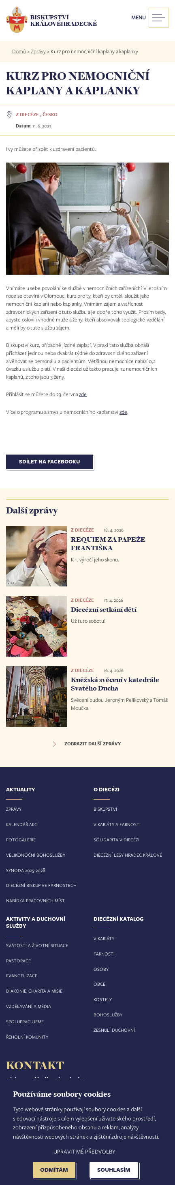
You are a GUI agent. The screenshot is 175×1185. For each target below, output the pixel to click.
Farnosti (104, 954)
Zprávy (38, 51)
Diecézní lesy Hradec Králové (128, 855)
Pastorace (18, 961)
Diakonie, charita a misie (34, 991)
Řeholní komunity (27, 1037)
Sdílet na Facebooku (49, 461)
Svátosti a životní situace (37, 945)
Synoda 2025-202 (24, 870)
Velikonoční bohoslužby (35, 855)
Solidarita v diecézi (116, 840)
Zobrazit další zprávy (92, 744)
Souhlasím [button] (113, 1169)
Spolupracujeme (25, 1021)
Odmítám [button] (54, 1169)
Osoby (101, 969)
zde (83, 394)
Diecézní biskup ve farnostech (41, 885)
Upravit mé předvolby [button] (84, 1151)
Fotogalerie (21, 840)
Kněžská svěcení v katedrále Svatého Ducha (115, 684)
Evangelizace (21, 975)
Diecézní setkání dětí (104, 609)
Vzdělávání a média (28, 1006)
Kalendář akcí (22, 824)
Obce (99, 984)
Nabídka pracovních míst (35, 900)
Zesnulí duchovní (114, 1030)
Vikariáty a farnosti (117, 824)
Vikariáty (104, 938)
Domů (19, 51)
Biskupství (105, 809)
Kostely (103, 999)
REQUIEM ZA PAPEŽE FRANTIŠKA (108, 543)
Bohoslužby (108, 1015)
